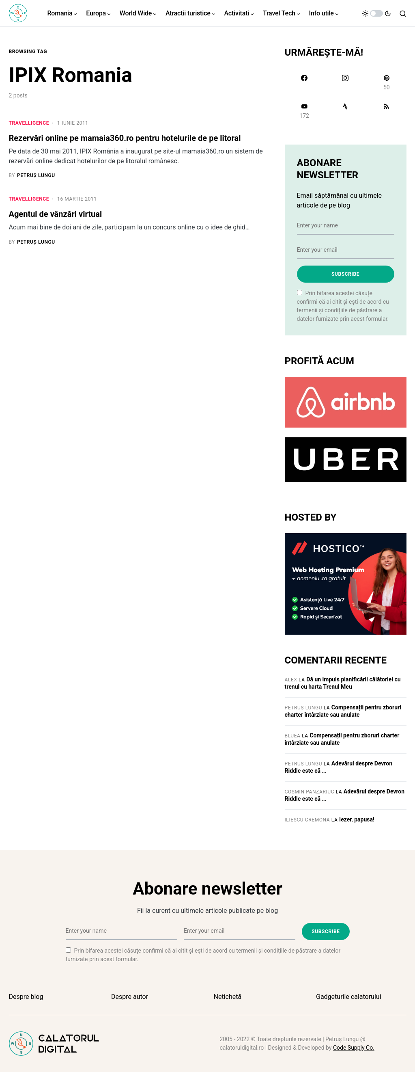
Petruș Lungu (304, 708)
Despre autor (129, 997)
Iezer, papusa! (356, 819)
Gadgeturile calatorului (348, 997)
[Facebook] (304, 82)
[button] (376, 13)
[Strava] (345, 111)
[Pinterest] (386, 82)
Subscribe (345, 274)
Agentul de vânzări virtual (55, 215)
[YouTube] (304, 111)
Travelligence (29, 123)
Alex (291, 680)
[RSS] (386, 111)
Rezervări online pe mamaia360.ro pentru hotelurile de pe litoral (125, 138)
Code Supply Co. (353, 1047)
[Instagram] (345, 82)
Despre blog (26, 997)
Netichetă (228, 997)
